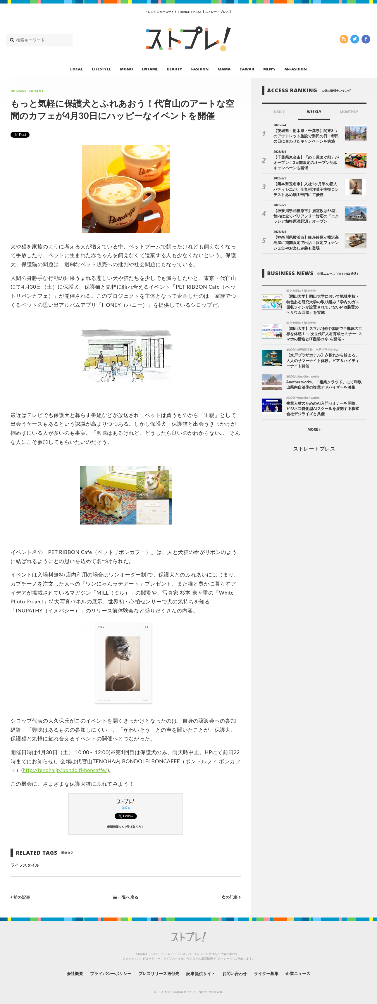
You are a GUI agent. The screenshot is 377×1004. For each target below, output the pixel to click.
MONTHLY (349, 111)
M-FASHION (295, 69)
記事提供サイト (200, 973)
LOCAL (76, 69)
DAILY (279, 111)
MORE (314, 429)
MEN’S (269, 69)
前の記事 (20, 897)
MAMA (224, 69)
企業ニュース (298, 973)
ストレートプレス (314, 449)
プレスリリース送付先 (158, 973)
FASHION (200, 69)
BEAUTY (174, 69)
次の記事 (231, 897)
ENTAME (150, 69)
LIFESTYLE (101, 69)
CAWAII (247, 69)
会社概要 (74, 973)
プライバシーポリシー (110, 973)
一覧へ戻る (126, 897)
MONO (126, 69)
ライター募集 (266, 973)
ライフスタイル (25, 865)
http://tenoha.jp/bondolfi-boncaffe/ (66, 770)
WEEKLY (314, 111)
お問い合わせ (234, 973)
